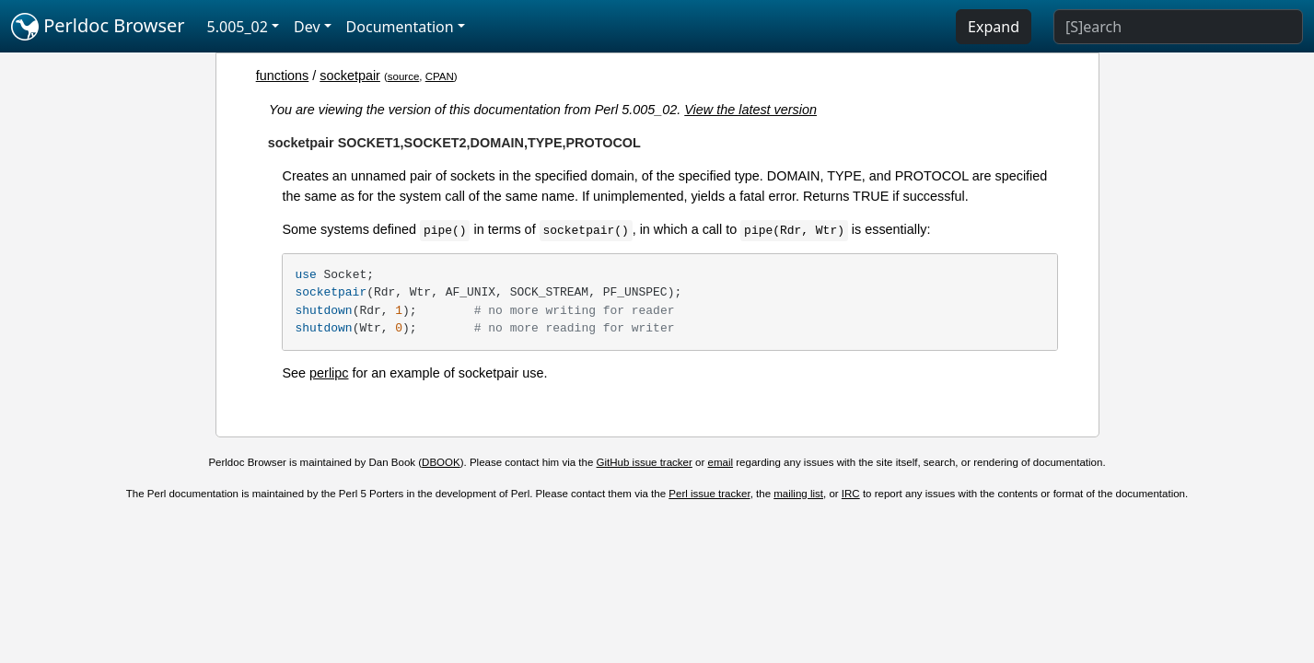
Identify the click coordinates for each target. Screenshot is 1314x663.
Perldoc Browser (98, 27)
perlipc (328, 373)
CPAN (439, 76)
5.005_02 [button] (237, 27)
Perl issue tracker (709, 493)
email (721, 462)
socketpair (350, 75)
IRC (851, 493)
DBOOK (441, 462)
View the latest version (750, 109)
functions (282, 75)
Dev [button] (307, 27)
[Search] (1178, 26)
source (404, 76)
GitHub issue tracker (644, 462)
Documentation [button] (400, 27)
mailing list (798, 493)
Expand (993, 27)
